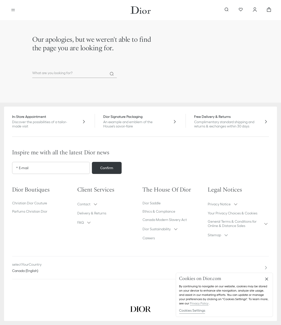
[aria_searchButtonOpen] (227, 10)
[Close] (267, 279)
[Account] (255, 10)
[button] (107, 204)
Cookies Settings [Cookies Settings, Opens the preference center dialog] (192, 310)
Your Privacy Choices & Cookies (232, 213)
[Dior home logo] (140, 10)
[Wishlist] (241, 10)
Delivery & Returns (91, 213)
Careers (149, 238)
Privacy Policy (199, 303)
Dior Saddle (152, 203)
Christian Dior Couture (29, 203)
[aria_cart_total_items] (269, 10)
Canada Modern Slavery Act (165, 220)
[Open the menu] (13, 10)
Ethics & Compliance (159, 211)
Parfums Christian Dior (29, 211)
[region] (224, 295)
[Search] (112, 74)
